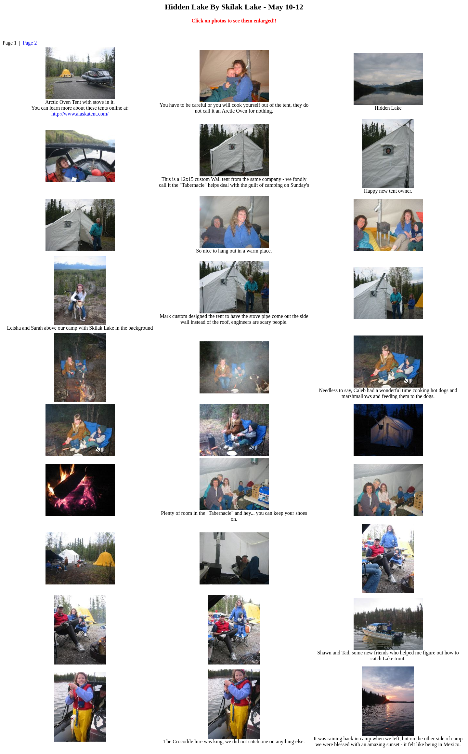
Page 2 (30, 43)
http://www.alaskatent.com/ (80, 114)
